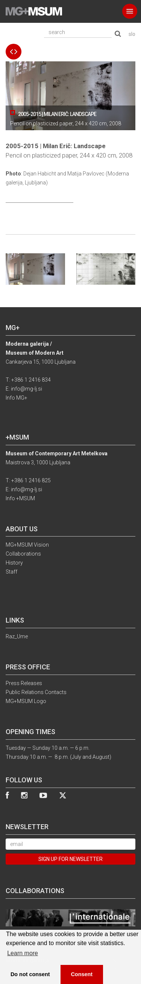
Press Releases (24, 683)
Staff (11, 572)
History (14, 563)
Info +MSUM (20, 498)
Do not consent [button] (30, 974)
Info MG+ (16, 398)
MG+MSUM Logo (26, 701)
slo (132, 34)
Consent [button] (81, 974)
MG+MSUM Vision (27, 545)
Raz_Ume (17, 636)
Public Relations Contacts (36, 692)
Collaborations (23, 554)
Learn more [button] (22, 953)
